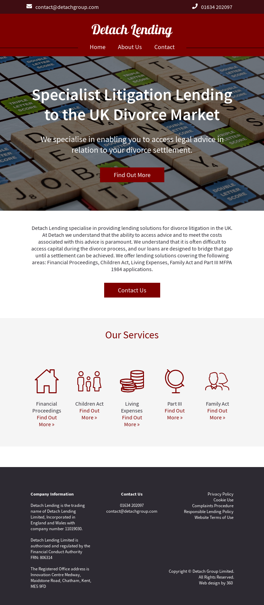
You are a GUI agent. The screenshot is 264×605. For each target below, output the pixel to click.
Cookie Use (223, 500)
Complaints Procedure (212, 506)
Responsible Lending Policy (208, 511)
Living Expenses (132, 407)
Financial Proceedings (46, 407)
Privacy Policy (220, 494)
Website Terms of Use (214, 517)
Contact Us (132, 290)
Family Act (217, 403)
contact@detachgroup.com (67, 6)
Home (98, 47)
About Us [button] (130, 47)
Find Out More (132, 175)
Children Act (89, 403)
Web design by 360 (216, 583)
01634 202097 (216, 6)
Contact (164, 47)
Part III (174, 403)
